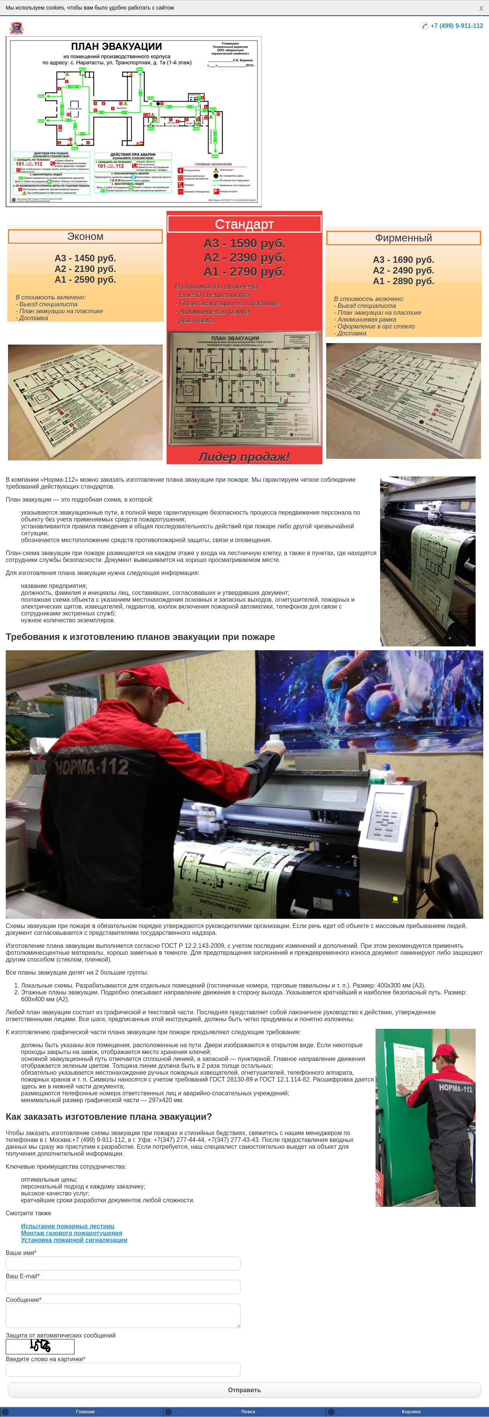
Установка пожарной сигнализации (74, 1240)
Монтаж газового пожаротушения (71, 1233)
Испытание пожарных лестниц (67, 1226)
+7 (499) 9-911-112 (457, 26)
